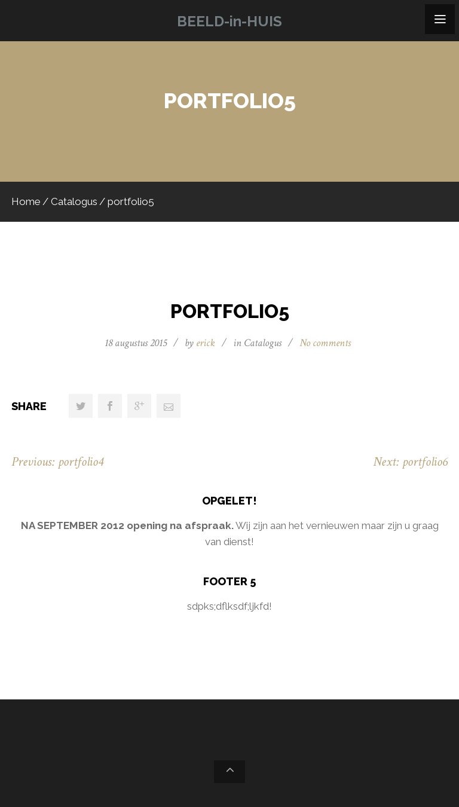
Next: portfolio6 (410, 461)
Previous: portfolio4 (57, 461)
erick (205, 343)
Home (26, 201)
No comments (325, 343)
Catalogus (74, 201)
